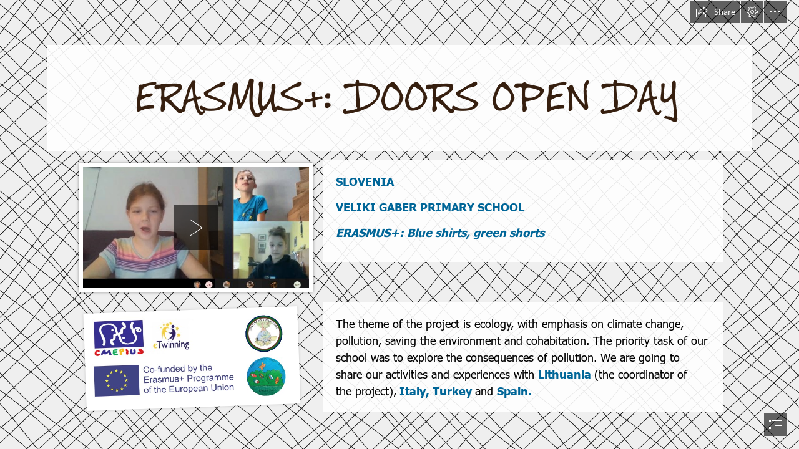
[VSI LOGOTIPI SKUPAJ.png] (189, 357)
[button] (715, 12)
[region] (196, 227)
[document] (399, 224)
